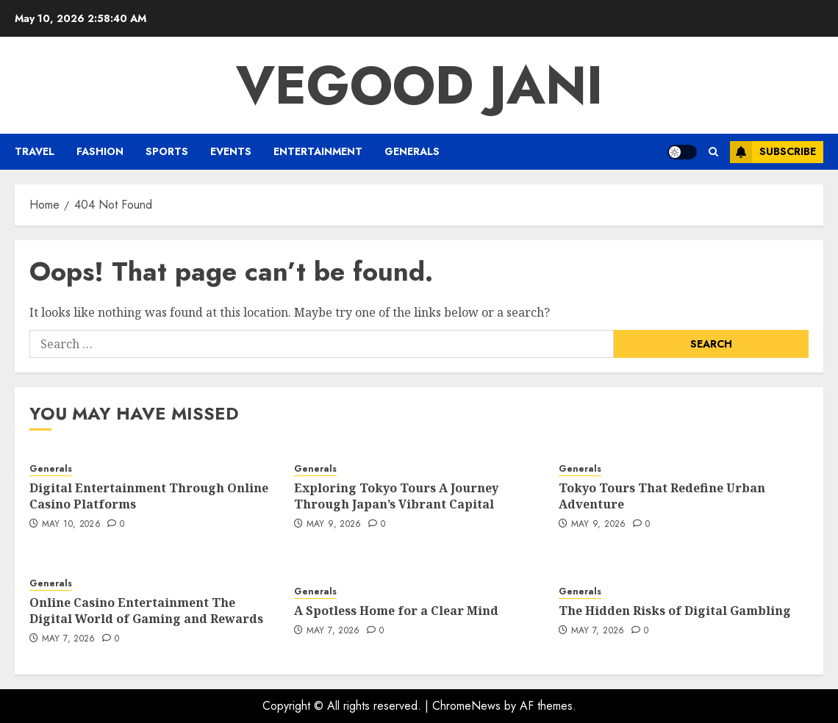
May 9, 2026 (334, 524)
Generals (412, 151)
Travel (34, 151)
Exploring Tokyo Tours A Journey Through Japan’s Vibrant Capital (396, 496)
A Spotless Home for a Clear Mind (396, 610)
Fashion (99, 151)
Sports (167, 151)
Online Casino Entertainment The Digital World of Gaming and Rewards (146, 610)
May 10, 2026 (71, 524)
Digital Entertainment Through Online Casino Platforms (148, 496)
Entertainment (317, 151)
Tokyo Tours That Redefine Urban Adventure (662, 496)
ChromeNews (466, 705)
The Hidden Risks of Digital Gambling (675, 610)
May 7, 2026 (69, 639)
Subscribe (773, 152)
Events (230, 151)
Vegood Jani (419, 85)
